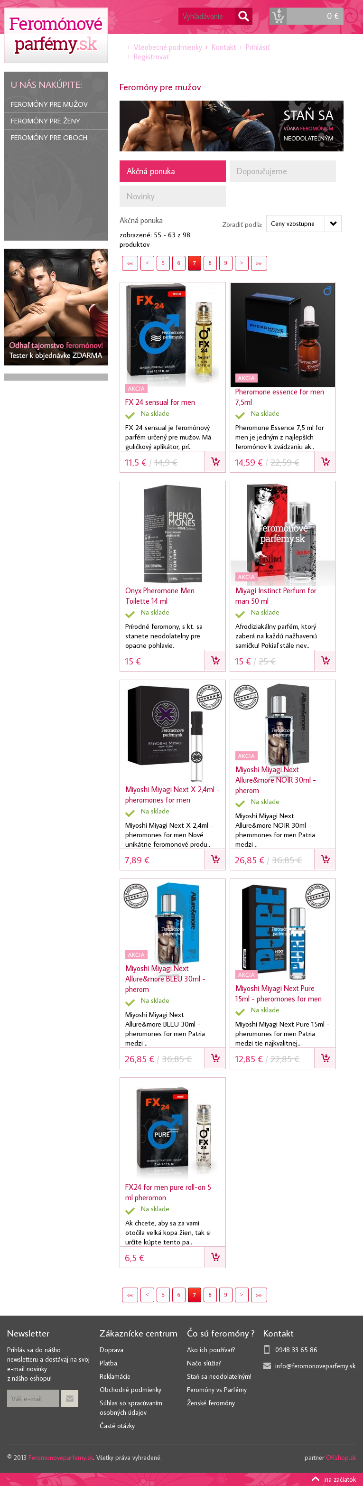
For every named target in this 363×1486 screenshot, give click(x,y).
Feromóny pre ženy (45, 120)
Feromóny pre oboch (49, 137)
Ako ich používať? (211, 1350)
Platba (108, 1363)
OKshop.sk (341, 1457)
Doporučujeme (262, 171)
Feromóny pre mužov (49, 104)
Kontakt (224, 47)
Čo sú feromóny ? (221, 1333)
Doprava (111, 1350)
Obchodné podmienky (130, 1389)
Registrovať (151, 56)
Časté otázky (117, 1425)
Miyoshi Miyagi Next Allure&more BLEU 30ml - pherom (165, 978)
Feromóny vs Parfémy (217, 1389)
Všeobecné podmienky (168, 47)
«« (130, 263)
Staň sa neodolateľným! (219, 1376)
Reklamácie (115, 1376)
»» (259, 263)
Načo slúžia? (204, 1363)
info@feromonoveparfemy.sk (315, 1366)
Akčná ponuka (151, 171)
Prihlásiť (258, 47)
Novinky (141, 196)
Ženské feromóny (211, 1403)
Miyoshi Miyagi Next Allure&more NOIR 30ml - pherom (275, 780)
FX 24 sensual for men (160, 402)
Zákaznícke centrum (138, 1333)
